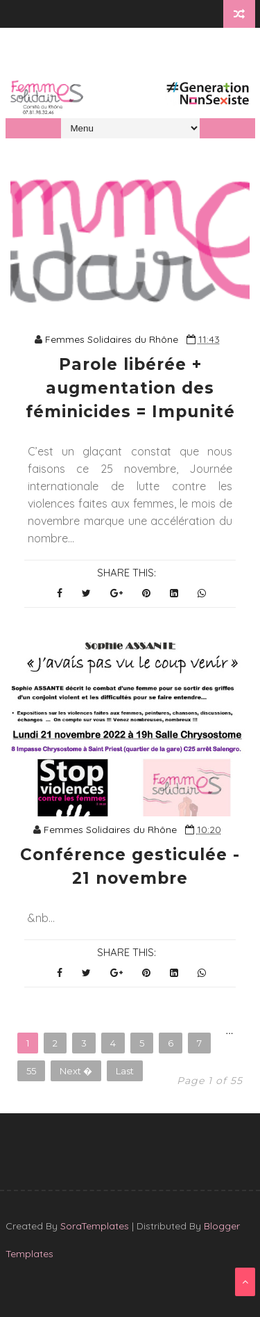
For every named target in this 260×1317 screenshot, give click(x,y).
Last (125, 1070)
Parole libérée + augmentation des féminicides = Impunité (130, 388)
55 (31, 1070)
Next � (76, 1070)
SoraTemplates (94, 1226)
